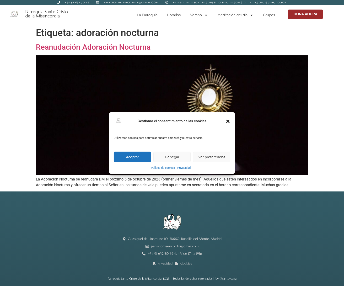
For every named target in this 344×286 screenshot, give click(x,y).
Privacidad (184, 167)
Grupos (269, 15)
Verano (199, 15)
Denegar (172, 157)
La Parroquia (147, 15)
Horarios (174, 15)
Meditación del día (235, 15)
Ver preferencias (211, 157)
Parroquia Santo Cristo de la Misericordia (46, 14)
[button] (228, 121)
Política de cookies (163, 167)
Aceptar (132, 157)
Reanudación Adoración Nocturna (93, 47)
